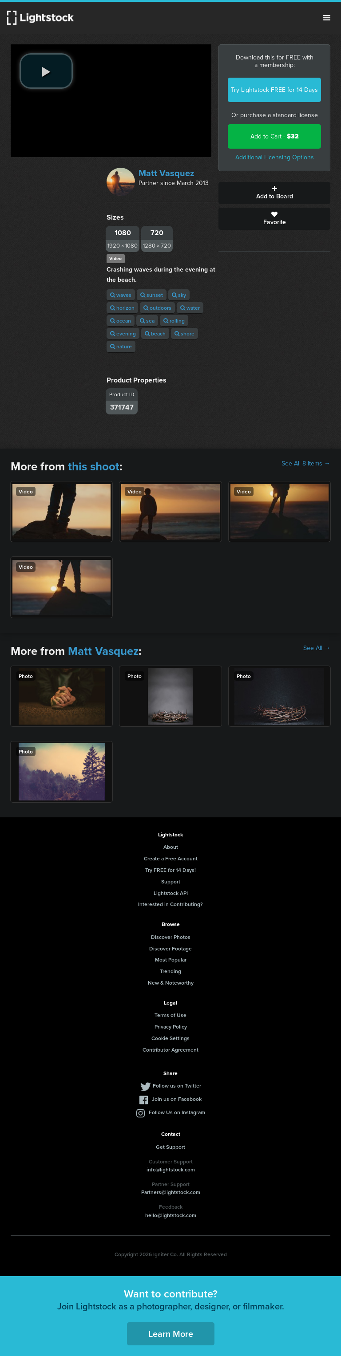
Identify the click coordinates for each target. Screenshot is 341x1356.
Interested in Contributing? (170, 904)
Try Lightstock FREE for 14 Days (274, 90)
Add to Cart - (274, 136)
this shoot (93, 466)
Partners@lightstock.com (170, 1192)
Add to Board (274, 193)
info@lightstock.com (171, 1169)
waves (120, 295)
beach (155, 333)
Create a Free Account (171, 858)
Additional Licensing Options (274, 157)
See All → (316, 648)
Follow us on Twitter (177, 1085)
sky (179, 295)
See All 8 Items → (306, 463)
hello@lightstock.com (170, 1215)
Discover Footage (170, 948)
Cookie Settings (170, 1038)
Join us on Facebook (177, 1099)
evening (123, 333)
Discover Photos (170, 937)
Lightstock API (171, 893)
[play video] (46, 71)
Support (170, 881)
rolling (174, 320)
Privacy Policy (171, 1026)
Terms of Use (170, 1015)
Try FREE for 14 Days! (170, 870)
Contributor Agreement (170, 1049)
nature (121, 346)
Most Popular (170, 959)
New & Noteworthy (171, 982)
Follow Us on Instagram (177, 1112)
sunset (151, 295)
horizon (122, 307)
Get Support (170, 1147)
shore (184, 333)
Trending (170, 971)
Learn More (170, 1333)
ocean (120, 320)
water (190, 307)
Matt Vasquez (166, 173)
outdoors (157, 307)
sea (147, 320)
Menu (327, 18)
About (170, 847)
